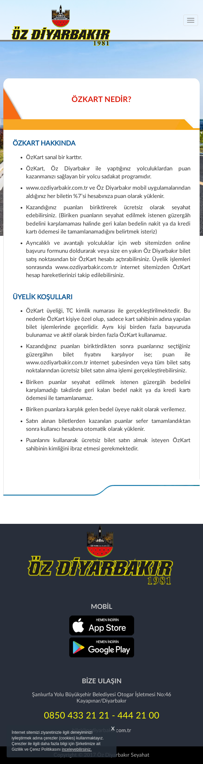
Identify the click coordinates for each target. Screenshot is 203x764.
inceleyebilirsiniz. (77, 749)
